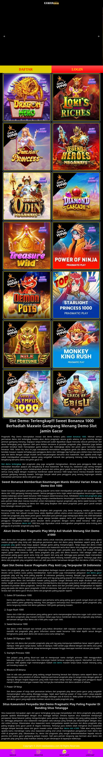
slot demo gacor (94, 572)
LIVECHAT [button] (90, 753)
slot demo (57, 662)
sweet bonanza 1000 (76, 436)
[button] (4, 36)
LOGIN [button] (77, 69)
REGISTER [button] (38, 753)
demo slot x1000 (71, 728)
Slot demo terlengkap (11, 464)
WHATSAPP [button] (64, 753)
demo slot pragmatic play (90, 496)
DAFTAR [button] (26, 69)
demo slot (26, 523)
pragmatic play (8, 545)
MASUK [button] (13, 753)
